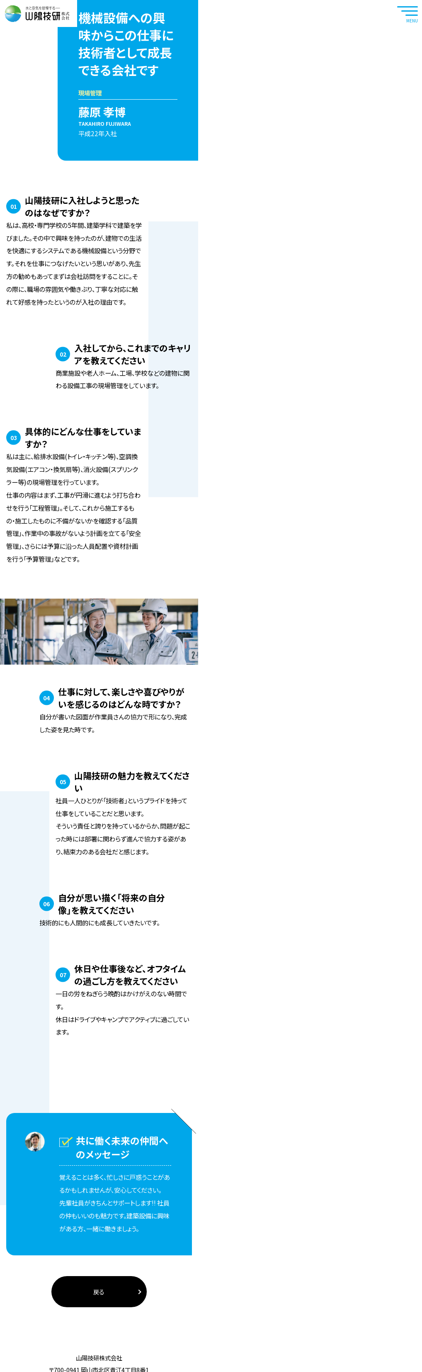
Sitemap (238, 1359)
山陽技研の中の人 (67, 108)
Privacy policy (184, 1359)
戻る (211, 1231)
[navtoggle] (407, 13)
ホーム (32, 108)
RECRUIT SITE (408, 59)
